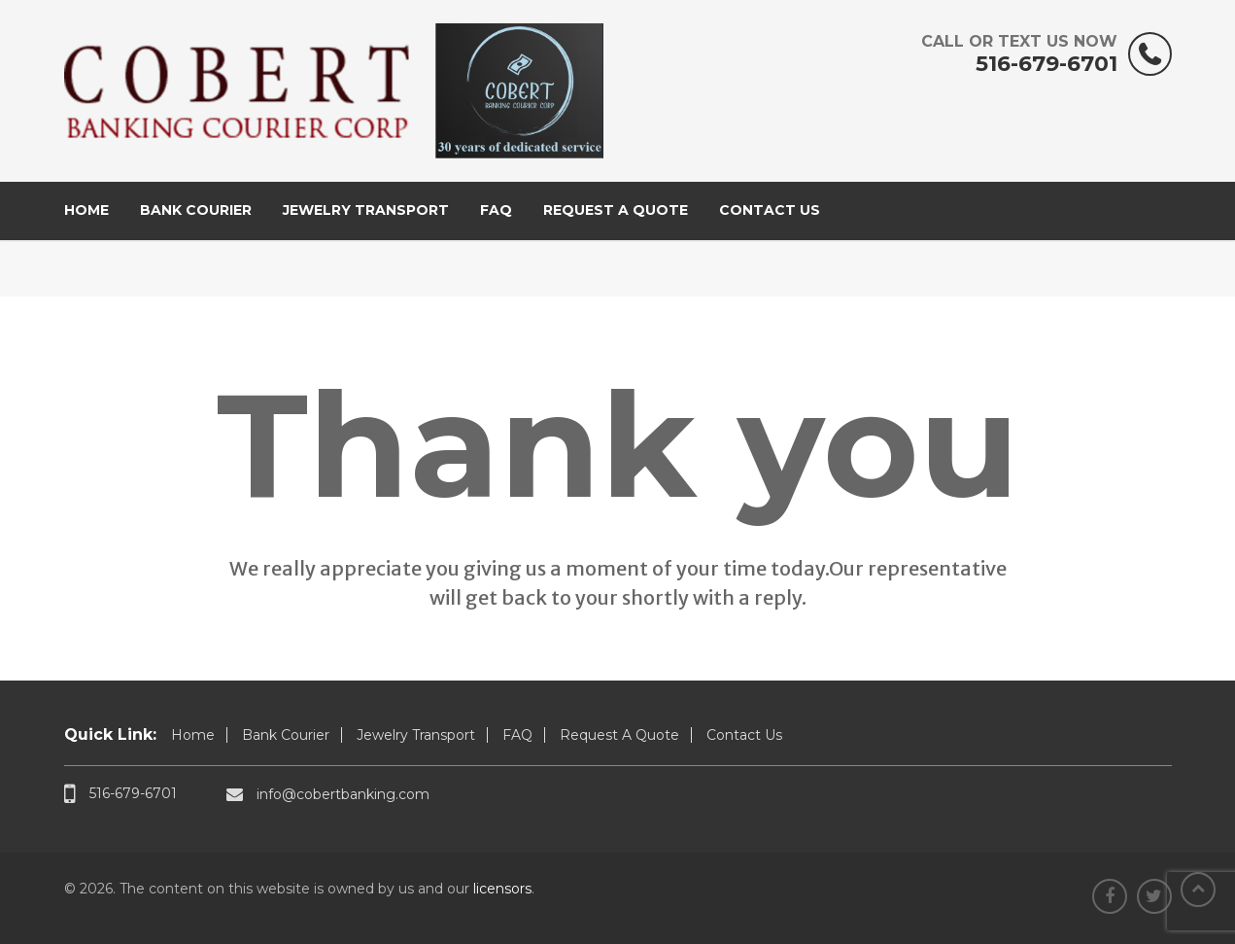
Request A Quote (615, 210)
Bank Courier (196, 210)
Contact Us (769, 210)
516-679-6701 (1019, 54)
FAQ (496, 210)
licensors (502, 888)
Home (86, 210)
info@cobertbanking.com (327, 794)
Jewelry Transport (366, 210)
